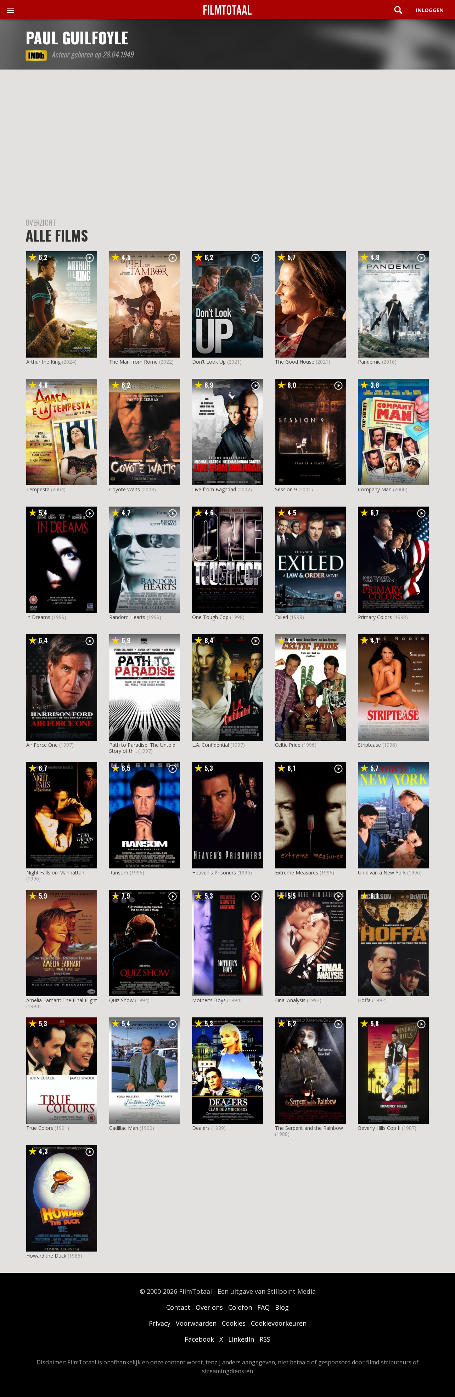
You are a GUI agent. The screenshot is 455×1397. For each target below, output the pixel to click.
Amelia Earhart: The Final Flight (61, 1000)
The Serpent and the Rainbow (309, 1128)
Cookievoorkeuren (279, 1323)
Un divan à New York (382, 872)
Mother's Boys (209, 1000)
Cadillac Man (123, 1128)
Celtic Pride (287, 744)
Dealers (201, 1128)
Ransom (118, 872)
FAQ (263, 1307)
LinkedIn (241, 1339)
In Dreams (38, 617)
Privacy (159, 1323)
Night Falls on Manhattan (55, 872)
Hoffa (364, 1000)
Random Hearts (127, 617)
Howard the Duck (46, 1255)
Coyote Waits (124, 489)
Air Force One (42, 744)
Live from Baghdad (214, 489)
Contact (178, 1307)
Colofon (240, 1307)
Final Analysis (290, 1000)
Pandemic (369, 361)
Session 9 (286, 489)
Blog (282, 1307)
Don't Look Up (209, 361)
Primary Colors (375, 617)
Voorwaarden (196, 1323)
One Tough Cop (210, 617)
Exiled (281, 617)
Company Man (375, 489)
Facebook (199, 1339)
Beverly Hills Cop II (379, 1128)
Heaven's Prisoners (214, 872)
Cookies (234, 1323)
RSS (264, 1339)
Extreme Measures (296, 872)
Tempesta (38, 489)
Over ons (209, 1307)
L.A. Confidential (210, 744)
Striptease (369, 744)
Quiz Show (121, 1000)
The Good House (294, 361)
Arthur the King (43, 361)
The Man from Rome (133, 361)
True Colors (39, 1128)
